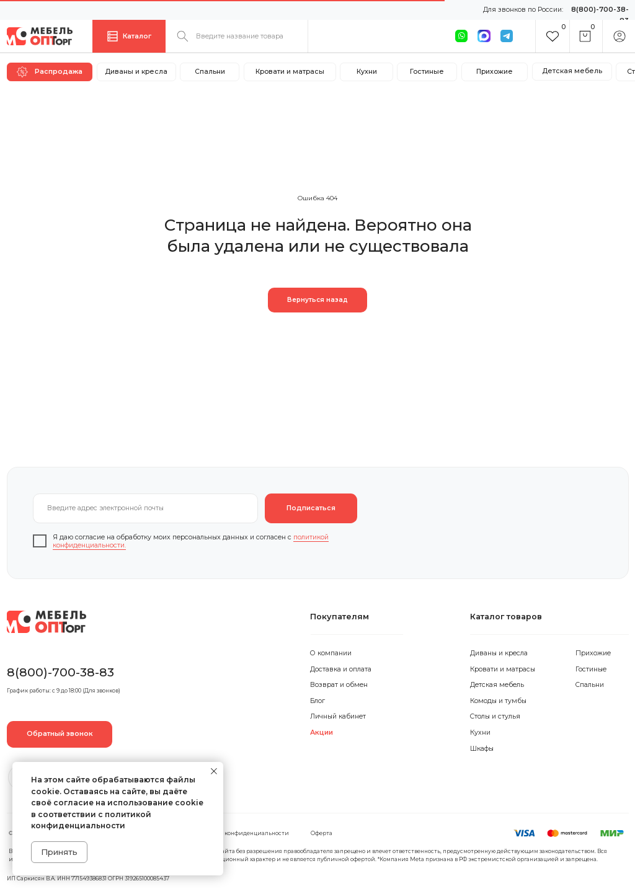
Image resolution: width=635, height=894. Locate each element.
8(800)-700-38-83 (60, 672)
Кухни (480, 732)
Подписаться (310, 508)
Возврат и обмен (339, 685)
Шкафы (482, 749)
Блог (317, 701)
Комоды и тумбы (498, 701)
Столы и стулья (495, 716)
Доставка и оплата (340, 669)
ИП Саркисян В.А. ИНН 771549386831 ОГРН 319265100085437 (88, 878)
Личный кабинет (338, 716)
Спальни (589, 685)
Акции (321, 732)
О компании (331, 653)
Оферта (321, 833)
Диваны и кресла (499, 653)
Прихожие (593, 653)
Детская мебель (497, 685)
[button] (60, 734)
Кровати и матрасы (502, 669)
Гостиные (590, 669)
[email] (145, 508)
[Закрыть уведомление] (214, 771)
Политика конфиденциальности (241, 833)
